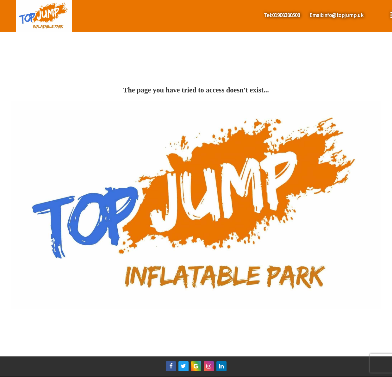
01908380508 (286, 15)
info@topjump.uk (343, 15)
